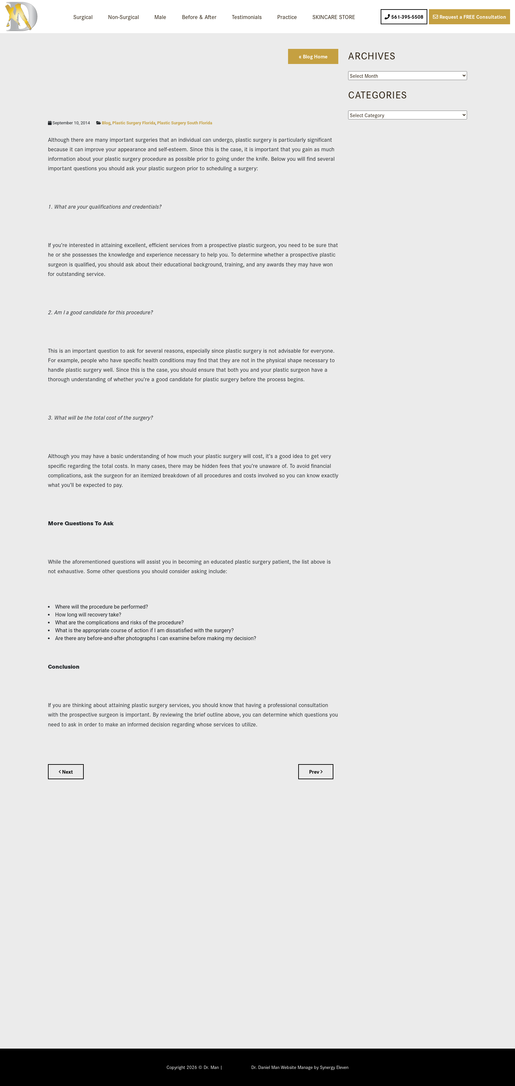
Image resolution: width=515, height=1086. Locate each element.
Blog (106, 122)
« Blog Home (313, 56)
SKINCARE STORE (333, 16)
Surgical (83, 16)
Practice (287, 16)
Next (66, 771)
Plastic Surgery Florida (133, 122)
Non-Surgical (123, 16)
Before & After (199, 16)
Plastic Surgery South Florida (184, 122)
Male (160, 16)
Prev (316, 771)
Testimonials (247, 16)
